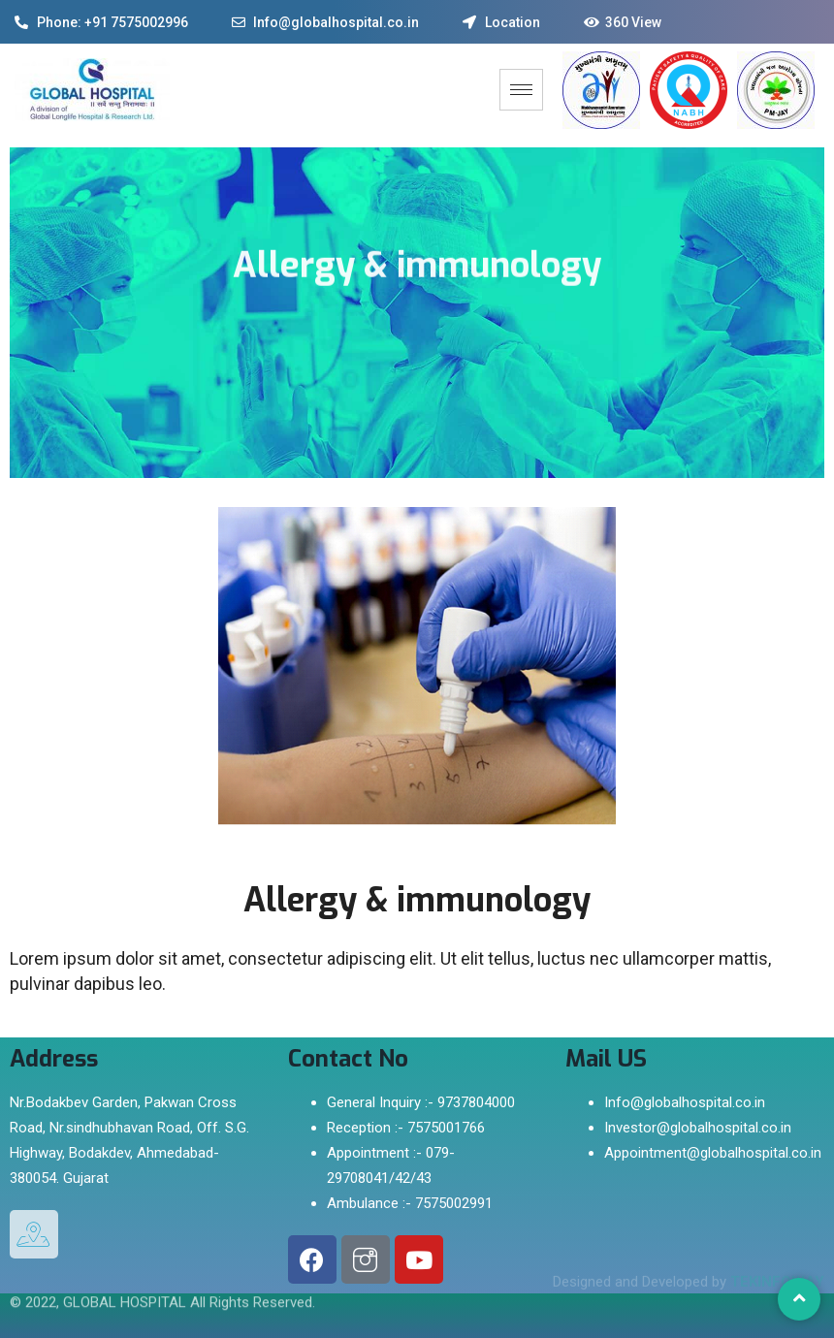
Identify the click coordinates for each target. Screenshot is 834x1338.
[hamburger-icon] (521, 90)
